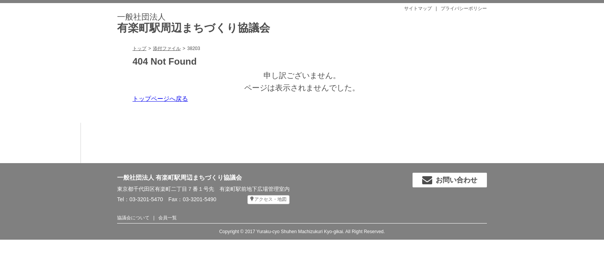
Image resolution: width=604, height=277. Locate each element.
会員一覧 (167, 217)
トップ (139, 48)
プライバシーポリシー (464, 8)
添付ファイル (167, 48)
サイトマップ (418, 8)
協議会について (133, 217)
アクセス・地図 (270, 199)
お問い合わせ (449, 180)
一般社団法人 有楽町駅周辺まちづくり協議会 (179, 177)
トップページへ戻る (160, 98)
